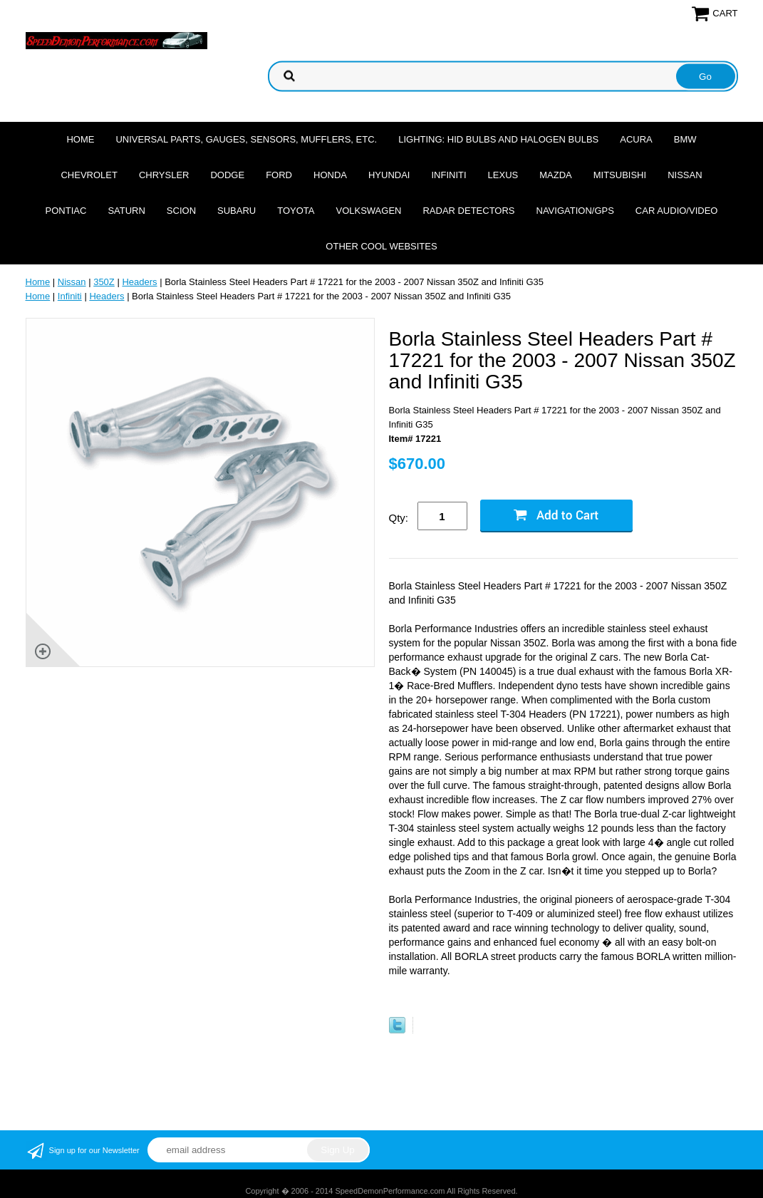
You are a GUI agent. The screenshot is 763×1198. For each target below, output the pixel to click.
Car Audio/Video (676, 210)
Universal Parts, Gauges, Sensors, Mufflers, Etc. (246, 139)
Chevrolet (89, 175)
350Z (104, 282)
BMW (685, 139)
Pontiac (66, 210)
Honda (330, 175)
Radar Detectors (468, 210)
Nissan (685, 175)
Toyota (295, 210)
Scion (181, 210)
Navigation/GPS (575, 210)
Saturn (126, 210)
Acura (636, 139)
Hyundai (389, 175)
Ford (279, 175)
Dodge (227, 175)
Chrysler (164, 175)
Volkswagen (368, 210)
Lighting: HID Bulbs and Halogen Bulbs (498, 139)
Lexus (503, 175)
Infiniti (448, 175)
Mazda (555, 175)
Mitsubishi (619, 175)
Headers (139, 282)
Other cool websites (381, 246)
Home (80, 139)
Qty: (399, 518)
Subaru (236, 210)
